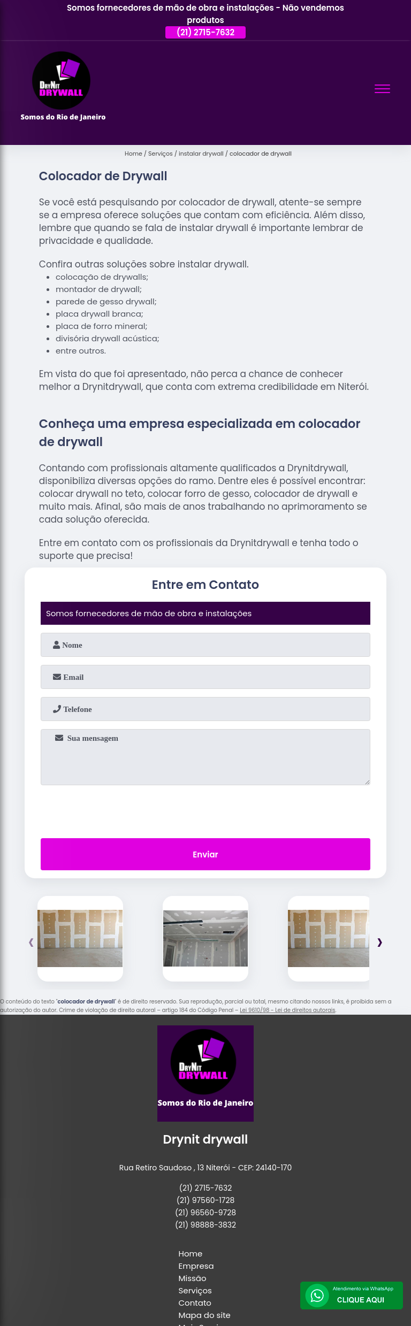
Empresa (196, 1265)
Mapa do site (205, 1315)
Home (191, 1253)
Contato (195, 1302)
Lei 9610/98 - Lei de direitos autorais (287, 1010)
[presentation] (205, 809)
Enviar (205, 854)
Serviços (195, 1290)
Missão (193, 1278)
